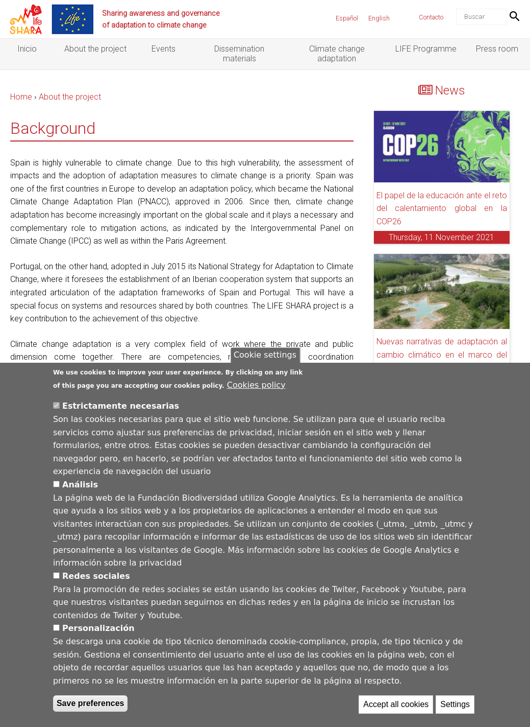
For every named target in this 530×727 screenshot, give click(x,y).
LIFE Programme (426, 49)
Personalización (98, 633)
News (450, 90)
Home (21, 97)
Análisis (80, 489)
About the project (95, 49)
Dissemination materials (239, 53)
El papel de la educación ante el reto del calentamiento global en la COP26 (441, 208)
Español (347, 18)
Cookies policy (256, 389)
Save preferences (90, 708)
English (379, 18)
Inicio (27, 49)
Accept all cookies (395, 709)
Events (163, 49)
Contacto (431, 17)
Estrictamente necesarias (120, 411)
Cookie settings (265, 360)
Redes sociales (96, 581)
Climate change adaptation (337, 53)
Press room (497, 49)
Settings (455, 709)
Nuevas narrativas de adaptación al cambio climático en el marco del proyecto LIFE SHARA (441, 354)
